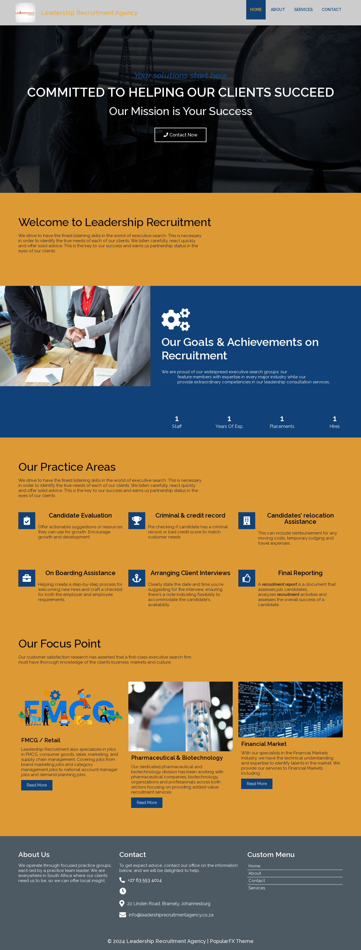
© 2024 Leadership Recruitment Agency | (158, 941)
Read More (37, 785)
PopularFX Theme (232, 941)
